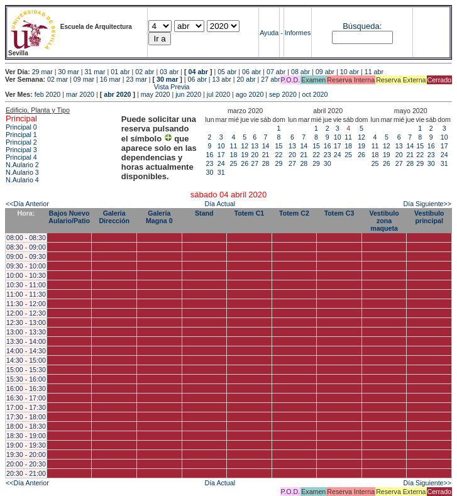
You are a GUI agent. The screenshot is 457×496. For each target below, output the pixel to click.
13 (254, 146)
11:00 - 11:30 (26, 294)
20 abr (245, 79)
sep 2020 (283, 94)
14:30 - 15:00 (26, 360)
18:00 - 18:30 (26, 426)
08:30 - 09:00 (26, 247)
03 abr (169, 71)
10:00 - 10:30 (26, 275)
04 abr (198, 71)
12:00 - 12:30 (26, 313)
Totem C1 (249, 213)
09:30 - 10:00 (26, 266)
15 (279, 146)
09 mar (84, 79)
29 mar (42, 71)
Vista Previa (97, 87)
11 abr (374, 71)
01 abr (120, 71)
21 (266, 154)
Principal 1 (21, 134)
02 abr (144, 71)
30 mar (68, 71)
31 (221, 172)
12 (244, 146)
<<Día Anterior (27, 203)
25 (234, 163)
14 (266, 146)
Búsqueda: (362, 26)
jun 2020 (188, 94)
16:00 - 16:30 (26, 388)
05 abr (226, 71)
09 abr (325, 71)
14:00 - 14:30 (26, 351)
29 (279, 163)
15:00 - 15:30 (26, 369)
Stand (204, 213)
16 (210, 154)
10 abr (349, 71)
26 (244, 163)
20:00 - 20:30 (26, 464)
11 (234, 146)
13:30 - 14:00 (26, 341)
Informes (298, 32)
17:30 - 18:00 (26, 417)
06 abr (251, 71)
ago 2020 (249, 94)
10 (221, 146)
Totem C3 (339, 213)
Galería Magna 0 (159, 216)
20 (254, 154)
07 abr (276, 71)
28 (266, 163)
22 (279, 154)
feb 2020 (47, 94)
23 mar (136, 79)
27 (254, 163)
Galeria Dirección (114, 216)
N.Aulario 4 (22, 180)
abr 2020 (117, 94)
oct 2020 (315, 94)
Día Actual (219, 203)
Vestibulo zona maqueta (384, 220)
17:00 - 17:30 (26, 407)
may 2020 (155, 94)
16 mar (110, 79)
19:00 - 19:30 (26, 445)
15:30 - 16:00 (26, 379)
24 (221, 163)
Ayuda (269, 32)
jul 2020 (218, 94)
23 (210, 163)
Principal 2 (21, 142)
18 (234, 154)
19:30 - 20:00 (26, 454)
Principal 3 (21, 149)
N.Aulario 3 (22, 172)
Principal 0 (21, 127)
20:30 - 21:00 (26, 473)
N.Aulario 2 (22, 164)
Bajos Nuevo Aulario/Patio (69, 216)
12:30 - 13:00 (26, 322)
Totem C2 (294, 213)
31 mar (94, 71)
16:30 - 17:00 (26, 398)
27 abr (270, 79)
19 (244, 154)
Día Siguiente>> (427, 203)
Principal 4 (21, 157)
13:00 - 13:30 (26, 332)
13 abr (221, 79)
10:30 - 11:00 (26, 285)
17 (221, 154)
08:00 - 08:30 (26, 237)
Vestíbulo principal (429, 216)
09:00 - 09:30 (26, 256)
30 (210, 172)
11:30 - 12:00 (26, 303)
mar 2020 (80, 94)
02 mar (57, 79)
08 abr (300, 71)
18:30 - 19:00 (26, 435)
